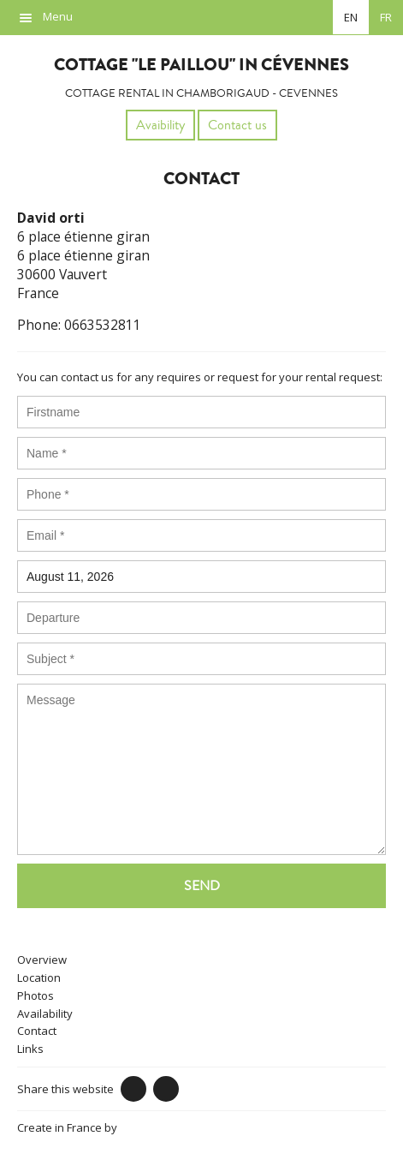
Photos (35, 995)
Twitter (166, 1089)
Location (39, 977)
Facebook (133, 1089)
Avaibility (160, 125)
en (351, 17)
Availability (45, 1013)
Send (202, 885)
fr (386, 17)
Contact (36, 1030)
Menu (58, 16)
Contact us (237, 125)
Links (30, 1048)
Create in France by (95, 1126)
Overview (42, 959)
